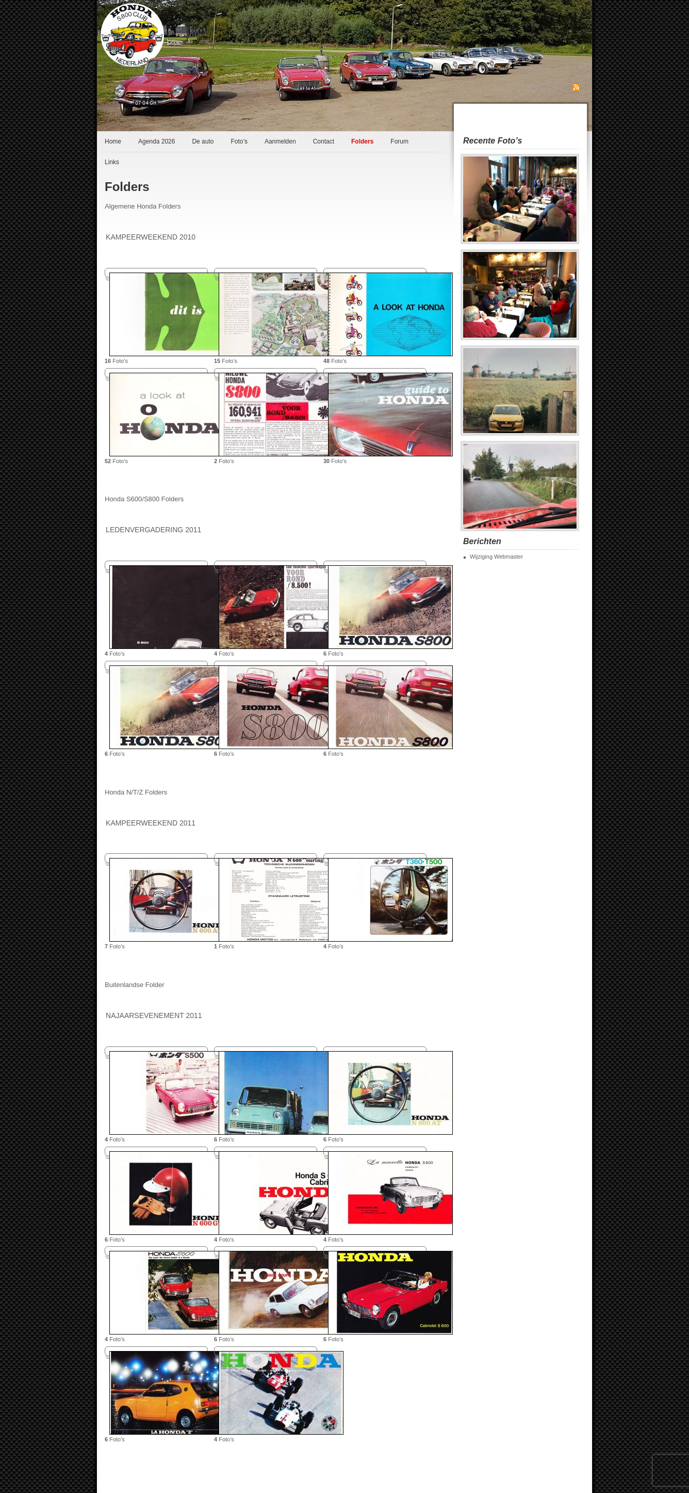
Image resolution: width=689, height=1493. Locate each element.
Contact (323, 141)
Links (112, 162)
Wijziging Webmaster (496, 556)
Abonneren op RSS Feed (546, 86)
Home (113, 141)
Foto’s (239, 141)
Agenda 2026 (156, 141)
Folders (362, 141)
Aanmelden (280, 141)
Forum (399, 141)
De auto (203, 141)
